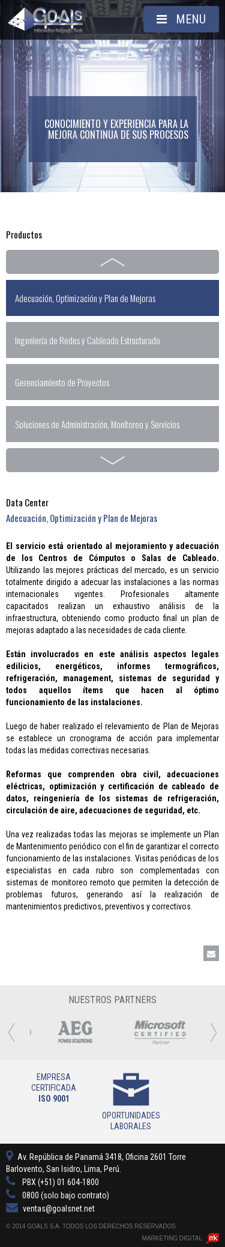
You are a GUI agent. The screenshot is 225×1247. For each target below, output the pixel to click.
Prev (112, 262)
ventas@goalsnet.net (50, 1208)
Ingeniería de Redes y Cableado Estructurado (87, 340)
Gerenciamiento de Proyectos (62, 382)
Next (112, 460)
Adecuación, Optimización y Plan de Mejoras (85, 298)
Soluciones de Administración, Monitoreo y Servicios (97, 424)
